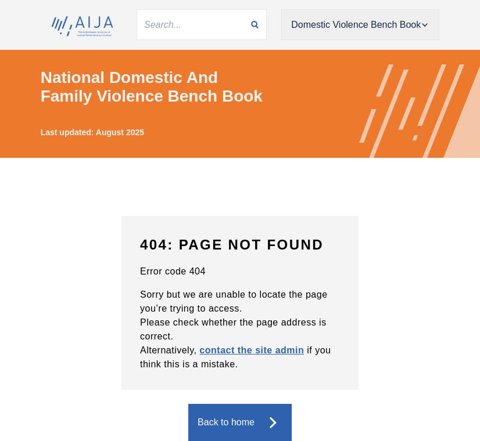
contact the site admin (251, 350)
